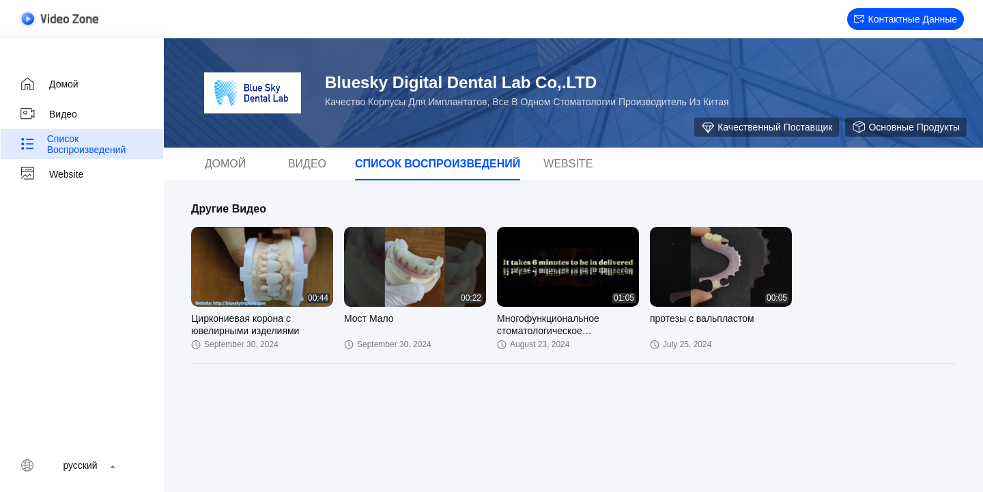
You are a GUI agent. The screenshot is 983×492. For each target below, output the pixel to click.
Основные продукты (906, 127)
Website (51, 174)
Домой (49, 84)
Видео (48, 114)
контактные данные (905, 19)
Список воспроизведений (72, 144)
